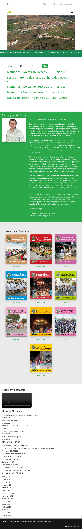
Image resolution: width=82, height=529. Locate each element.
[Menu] (72, 12)
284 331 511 (49, 4)
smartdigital (76, 526)
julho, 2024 (6, 504)
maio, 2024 (6, 510)
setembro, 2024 (8, 499)
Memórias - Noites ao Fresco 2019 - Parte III (36, 72)
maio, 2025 (6, 479)
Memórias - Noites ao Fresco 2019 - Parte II (36, 86)
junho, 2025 (6, 477)
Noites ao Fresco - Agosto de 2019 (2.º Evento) (37, 98)
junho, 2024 (6, 507)
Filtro (45, 66)
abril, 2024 (6, 512)
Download (16, 267)
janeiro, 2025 (7, 490)
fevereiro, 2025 (7, 488)
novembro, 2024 (8, 496)
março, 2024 (6, 515)
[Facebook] (8, 4)
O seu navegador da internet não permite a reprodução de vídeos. (17, 400)
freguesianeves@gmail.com (65, 4)
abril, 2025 (6, 482)
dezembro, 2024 (8, 493)
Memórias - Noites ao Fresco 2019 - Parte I (35, 92)
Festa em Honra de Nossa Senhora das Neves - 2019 (38, 79)
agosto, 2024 (7, 501)
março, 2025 (6, 485)
